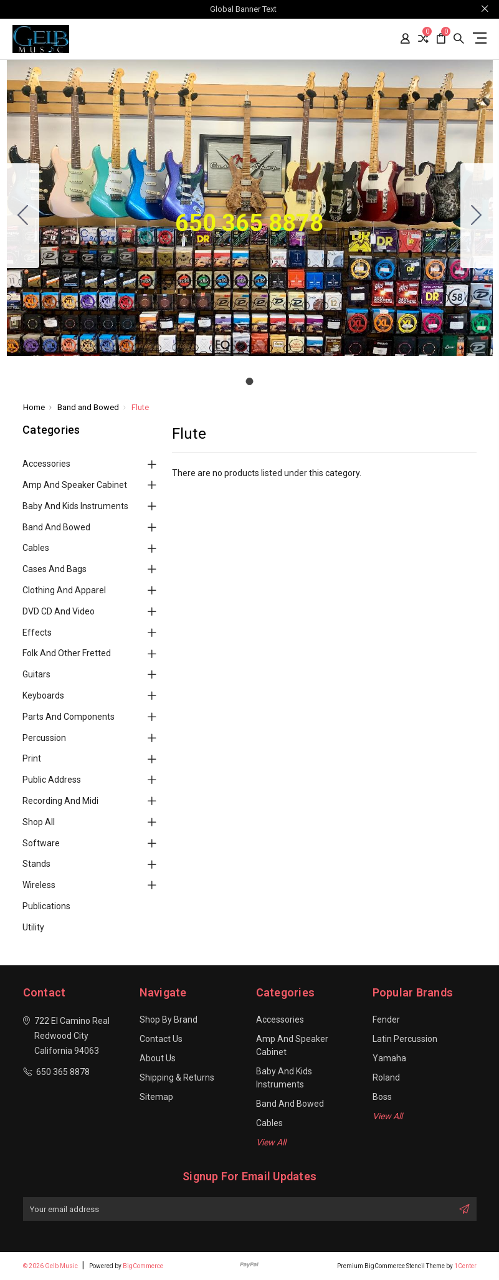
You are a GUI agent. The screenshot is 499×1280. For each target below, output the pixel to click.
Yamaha (389, 1058)
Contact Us (161, 1039)
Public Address (51, 780)
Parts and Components (68, 717)
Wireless (38, 885)
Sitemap (156, 1097)
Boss (382, 1097)
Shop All (38, 822)
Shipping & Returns (177, 1077)
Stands (36, 864)
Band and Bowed (56, 527)
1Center (465, 1266)
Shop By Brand (168, 1019)
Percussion (44, 738)
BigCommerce (143, 1266)
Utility (33, 927)
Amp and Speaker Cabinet (74, 485)
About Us (158, 1058)
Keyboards (43, 695)
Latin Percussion (405, 1039)
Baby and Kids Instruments (75, 506)
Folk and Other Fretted (66, 653)
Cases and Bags (54, 569)
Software (41, 843)
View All (271, 1142)
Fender (386, 1019)
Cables (35, 548)
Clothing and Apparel (64, 590)
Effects (37, 633)
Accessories (46, 464)
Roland (386, 1077)
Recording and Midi (60, 801)
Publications (46, 906)
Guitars (36, 674)
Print (31, 758)
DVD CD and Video (58, 611)
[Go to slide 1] (23, 215)
